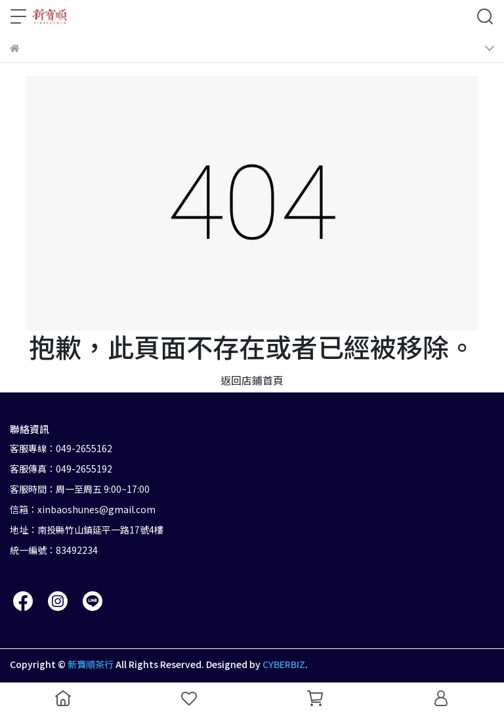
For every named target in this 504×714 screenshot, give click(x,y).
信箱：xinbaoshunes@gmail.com (83, 509)
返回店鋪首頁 (252, 380)
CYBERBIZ (283, 664)
